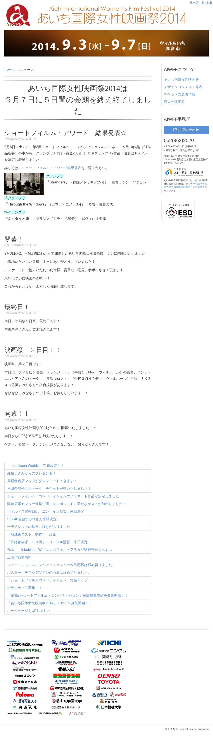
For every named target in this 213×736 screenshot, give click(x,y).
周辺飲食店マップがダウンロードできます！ (42, 481)
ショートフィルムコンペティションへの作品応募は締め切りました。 (61, 565)
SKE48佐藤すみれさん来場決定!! (33, 519)
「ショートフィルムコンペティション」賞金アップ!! (48, 580)
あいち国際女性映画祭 (181, 79)
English (207, 2)
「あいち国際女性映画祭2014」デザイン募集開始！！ (49, 603)
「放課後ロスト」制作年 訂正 (31, 534)
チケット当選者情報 (179, 94)
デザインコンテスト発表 (183, 87)
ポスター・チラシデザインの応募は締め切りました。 (49, 572)
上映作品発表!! (18, 557)
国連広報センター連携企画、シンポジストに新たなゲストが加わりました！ (66, 504)
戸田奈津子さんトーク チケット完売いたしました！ (49, 488)
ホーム (9, 70)
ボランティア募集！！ (24, 588)
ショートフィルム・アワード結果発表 (51, 168)
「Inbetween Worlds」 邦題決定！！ (35, 465)
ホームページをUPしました (28, 611)
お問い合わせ (188, 130)
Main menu (205, 11)
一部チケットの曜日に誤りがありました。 (40, 527)
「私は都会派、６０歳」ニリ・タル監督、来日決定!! (48, 542)
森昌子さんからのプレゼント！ (31, 473)
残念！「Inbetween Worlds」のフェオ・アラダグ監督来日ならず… (59, 549)
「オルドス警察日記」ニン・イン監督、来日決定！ (47, 511)
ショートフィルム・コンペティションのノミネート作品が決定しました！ (65, 496)
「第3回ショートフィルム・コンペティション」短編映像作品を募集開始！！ (67, 595)
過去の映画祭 (174, 102)
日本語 (194, 2)
